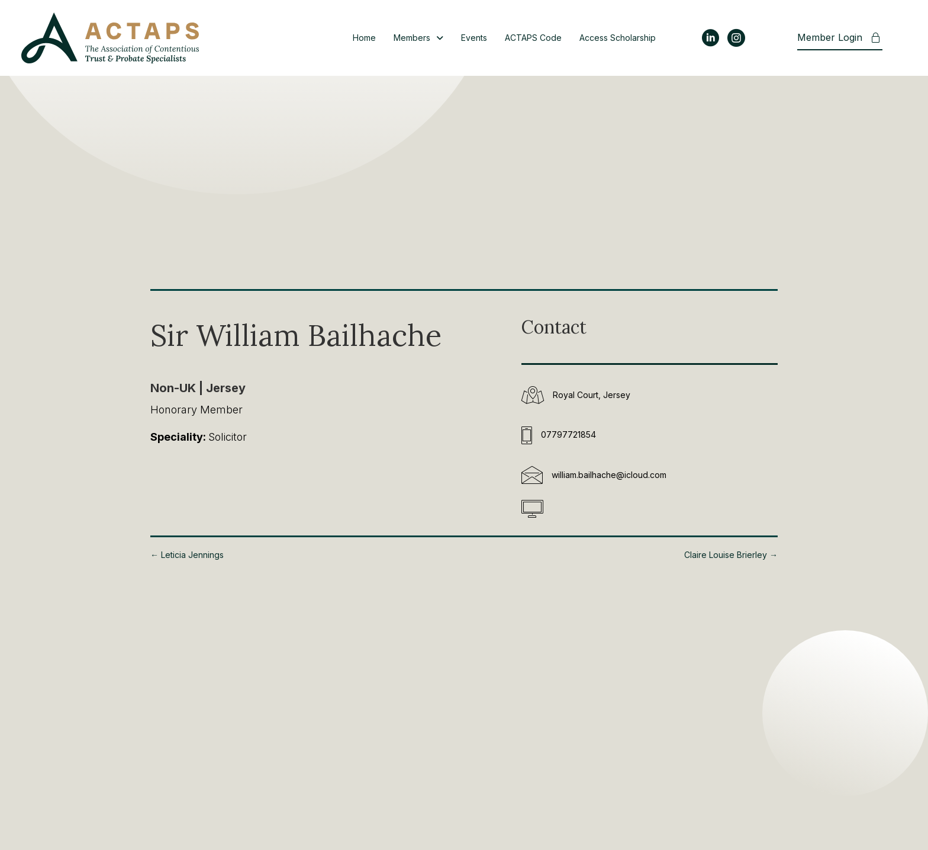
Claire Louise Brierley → (731, 555)
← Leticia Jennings (187, 555)
